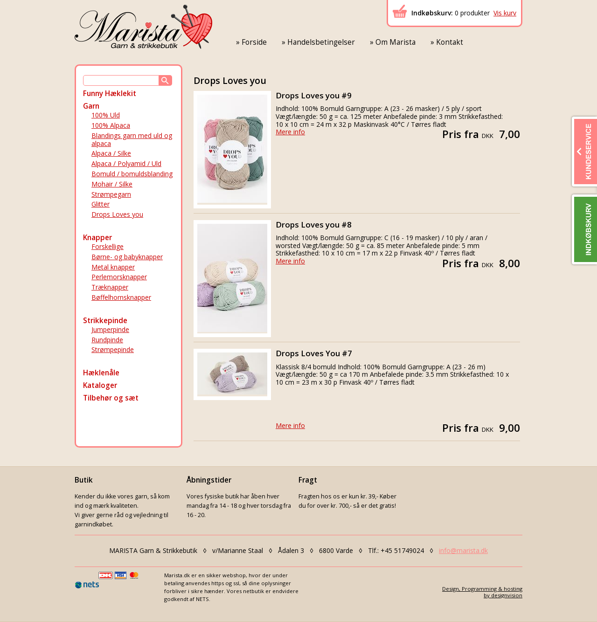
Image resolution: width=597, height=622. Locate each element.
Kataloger (100, 385)
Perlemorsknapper (119, 276)
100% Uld (105, 115)
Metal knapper (113, 267)
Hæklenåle (101, 373)
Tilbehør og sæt (111, 398)
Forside (254, 42)
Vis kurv (504, 12)
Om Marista (395, 42)
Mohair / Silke (111, 184)
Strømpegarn (111, 194)
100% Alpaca (110, 125)
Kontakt (449, 42)
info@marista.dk (463, 550)
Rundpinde (107, 339)
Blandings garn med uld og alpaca (131, 139)
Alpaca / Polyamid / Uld (126, 163)
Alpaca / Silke (111, 153)
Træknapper (109, 287)
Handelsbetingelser (321, 42)
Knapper (97, 237)
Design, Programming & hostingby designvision (482, 591)
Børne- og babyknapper (127, 256)
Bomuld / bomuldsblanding (132, 173)
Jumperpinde (110, 329)
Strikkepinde (105, 320)
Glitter (100, 204)
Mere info (290, 131)
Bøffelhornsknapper (121, 297)
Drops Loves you (117, 214)
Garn (91, 106)
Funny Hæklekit (109, 93)
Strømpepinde (112, 349)
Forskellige (107, 246)
